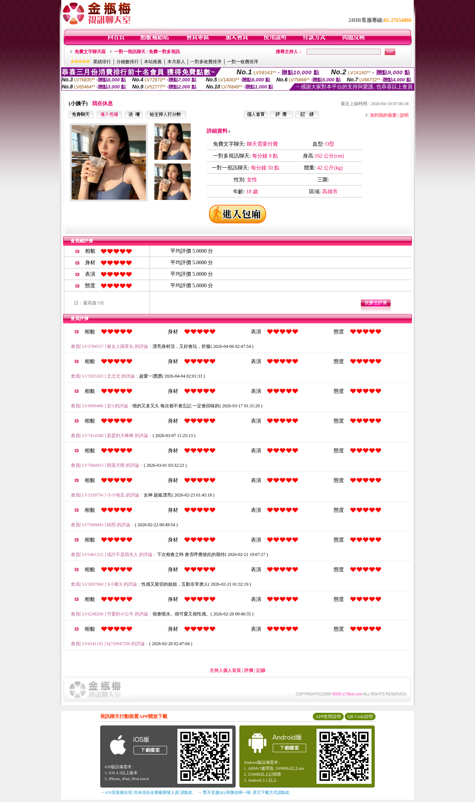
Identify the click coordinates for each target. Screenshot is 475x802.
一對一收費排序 (242, 61)
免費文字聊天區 (90, 51)
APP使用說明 (328, 716)
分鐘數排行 (128, 61)
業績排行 (102, 61)
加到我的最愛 (383, 115)
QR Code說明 (360, 716)
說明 (404, 115)
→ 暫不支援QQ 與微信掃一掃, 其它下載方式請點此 (243, 792)
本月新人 (176, 61)
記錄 (260, 670)
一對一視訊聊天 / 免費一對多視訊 (147, 51)
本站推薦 (153, 61)
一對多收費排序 (206, 61)
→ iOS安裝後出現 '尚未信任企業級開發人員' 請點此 (146, 792)
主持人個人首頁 (225, 670)
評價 (248, 670)
